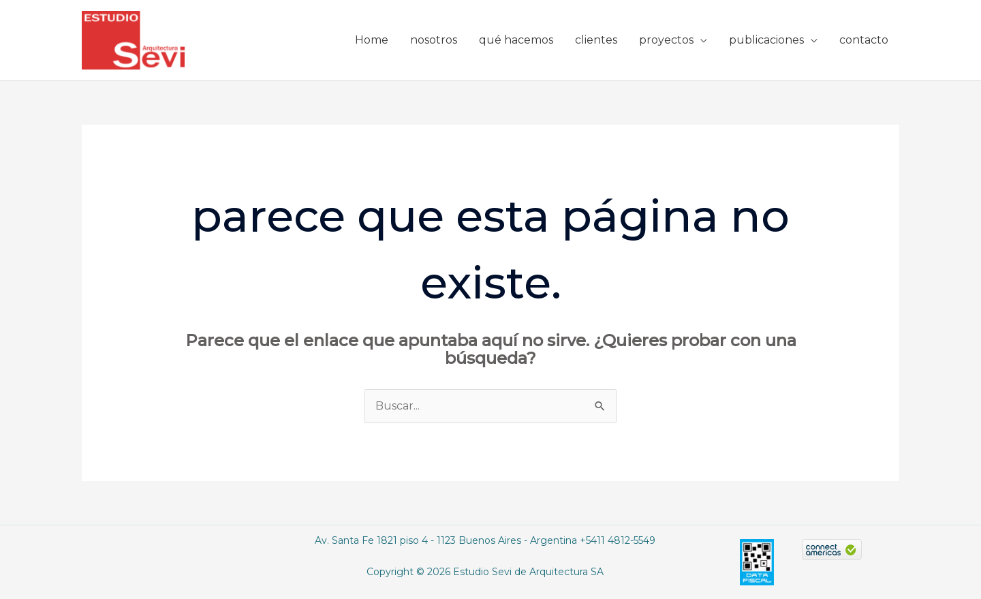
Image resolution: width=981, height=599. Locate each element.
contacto (863, 39)
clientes (596, 39)
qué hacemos (516, 39)
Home (371, 39)
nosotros (433, 39)
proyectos (666, 39)
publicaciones (766, 39)
